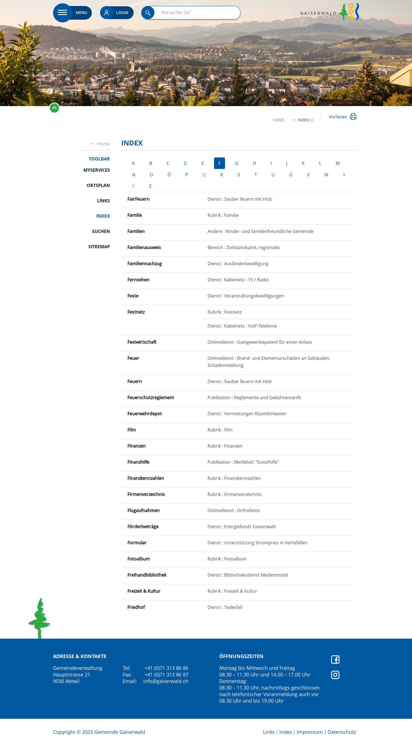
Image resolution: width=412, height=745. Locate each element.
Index (103, 215)
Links (103, 201)
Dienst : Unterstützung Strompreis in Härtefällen (258, 543)
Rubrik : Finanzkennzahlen (234, 478)
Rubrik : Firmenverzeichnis (235, 494)
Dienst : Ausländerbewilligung (238, 264)
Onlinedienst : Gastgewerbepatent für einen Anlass (260, 342)
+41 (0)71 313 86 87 (166, 674)
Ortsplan (98, 185)
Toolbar (99, 159)
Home (278, 119)
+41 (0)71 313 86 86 (166, 668)
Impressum (310, 732)
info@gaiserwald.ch (165, 681)
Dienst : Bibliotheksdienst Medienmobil (248, 575)
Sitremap (99, 247)
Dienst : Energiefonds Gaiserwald (242, 527)
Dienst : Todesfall (225, 607)
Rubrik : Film (220, 430)
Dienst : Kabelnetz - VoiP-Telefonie (242, 326)
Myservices (96, 170)
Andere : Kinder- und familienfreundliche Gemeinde (261, 231)
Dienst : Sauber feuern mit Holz (240, 199)
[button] (303, 119)
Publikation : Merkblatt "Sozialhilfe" (243, 462)
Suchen (101, 231)
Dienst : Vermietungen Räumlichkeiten (247, 414)
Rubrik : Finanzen (225, 446)
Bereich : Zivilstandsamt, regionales (244, 247)
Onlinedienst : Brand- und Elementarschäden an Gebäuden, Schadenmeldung (269, 361)
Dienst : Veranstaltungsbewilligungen (246, 296)
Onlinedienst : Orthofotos (234, 510)
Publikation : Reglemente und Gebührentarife (254, 398)
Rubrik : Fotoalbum (227, 559)
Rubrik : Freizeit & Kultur (232, 591)
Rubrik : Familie (223, 215)
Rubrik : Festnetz (224, 312)
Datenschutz (342, 732)
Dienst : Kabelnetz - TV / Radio (238, 280)
